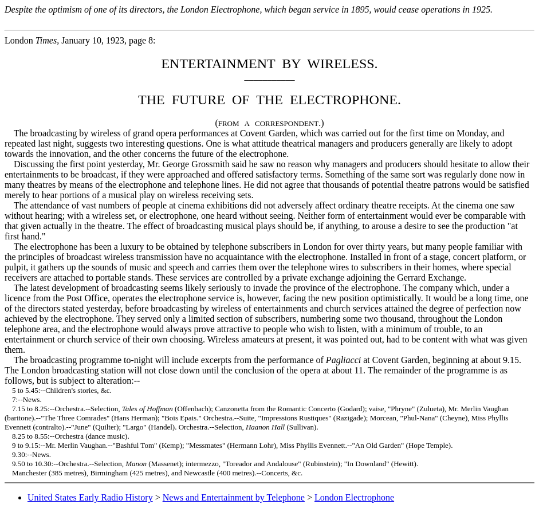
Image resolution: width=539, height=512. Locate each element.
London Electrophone (354, 497)
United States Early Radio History (90, 497)
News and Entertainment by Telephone (234, 497)
